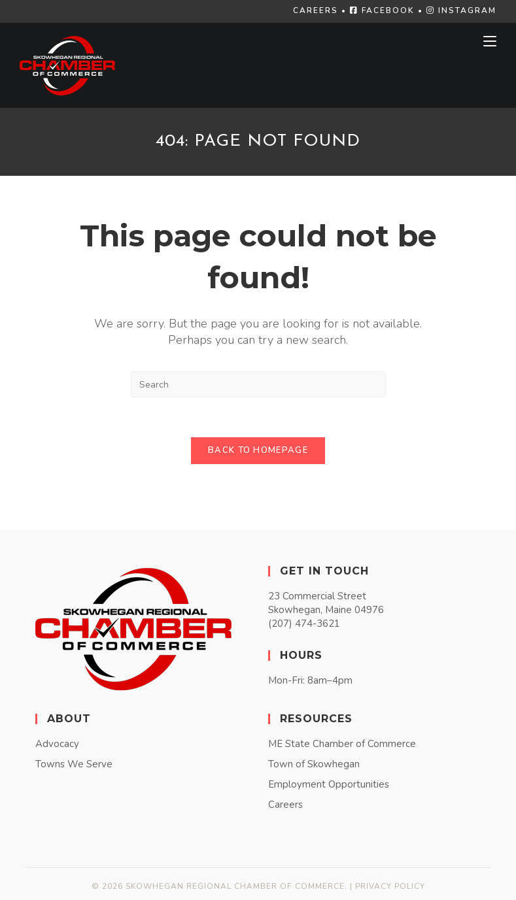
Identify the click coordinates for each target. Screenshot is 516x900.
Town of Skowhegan (314, 764)
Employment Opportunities (328, 784)
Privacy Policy (390, 886)
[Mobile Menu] (489, 41)
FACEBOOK (382, 10)
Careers (285, 804)
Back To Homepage (258, 450)
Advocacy (57, 743)
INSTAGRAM (461, 10)
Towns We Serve (73, 764)
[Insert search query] (258, 384)
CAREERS (315, 10)
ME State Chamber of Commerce (342, 743)
